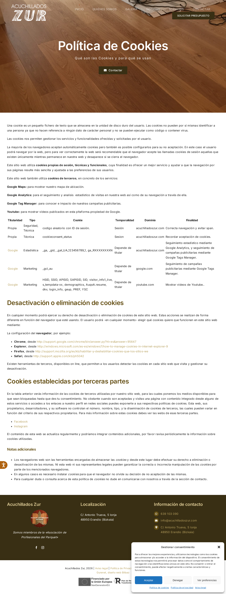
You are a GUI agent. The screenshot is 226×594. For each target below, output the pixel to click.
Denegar (178, 580)
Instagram (21, 426)
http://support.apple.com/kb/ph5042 (58, 356)
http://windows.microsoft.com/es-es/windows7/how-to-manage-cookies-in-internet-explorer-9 (102, 346)
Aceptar (148, 580)
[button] (219, 547)
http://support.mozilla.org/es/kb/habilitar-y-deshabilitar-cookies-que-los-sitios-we (91, 351)
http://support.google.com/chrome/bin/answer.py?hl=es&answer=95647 (86, 341)
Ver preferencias (207, 580)
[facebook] (36, 547)
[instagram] (42, 547)
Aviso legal (200, 587)
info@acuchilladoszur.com (179, 520)
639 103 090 (169, 514)
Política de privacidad (182, 587)
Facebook (21, 421)
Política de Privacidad (123, 568)
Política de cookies (159, 587)
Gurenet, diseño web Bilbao (113, 572)
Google (13, 250)
